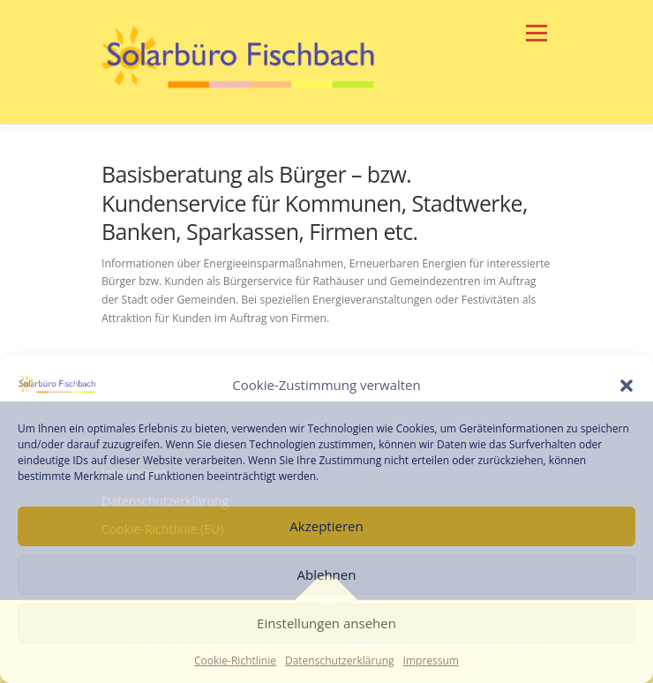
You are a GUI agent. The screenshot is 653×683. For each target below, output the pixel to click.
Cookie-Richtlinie (235, 660)
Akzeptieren (326, 526)
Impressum (431, 660)
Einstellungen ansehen (326, 623)
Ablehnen (327, 574)
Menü (535, 33)
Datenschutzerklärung (339, 660)
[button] (626, 385)
